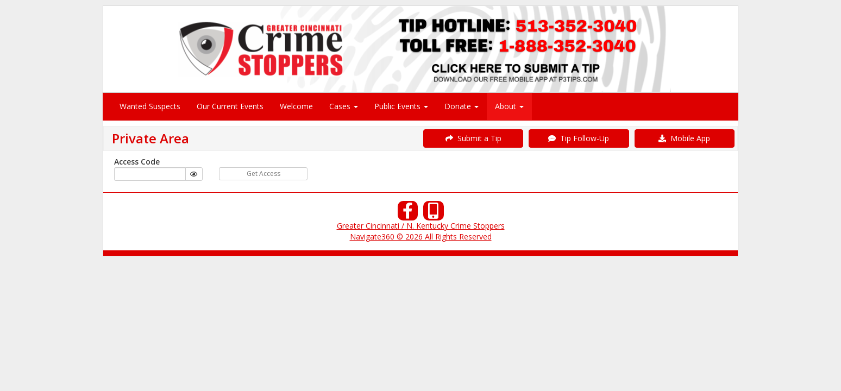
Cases (343, 106)
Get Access (263, 173)
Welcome (296, 106)
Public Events (401, 106)
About (509, 106)
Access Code (137, 161)
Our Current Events (230, 106)
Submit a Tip (473, 138)
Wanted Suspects (150, 106)
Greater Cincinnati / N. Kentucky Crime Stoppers (421, 225)
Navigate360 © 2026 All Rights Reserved (421, 236)
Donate (461, 106)
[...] (150, 174)
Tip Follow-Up (578, 138)
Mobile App (684, 138)
